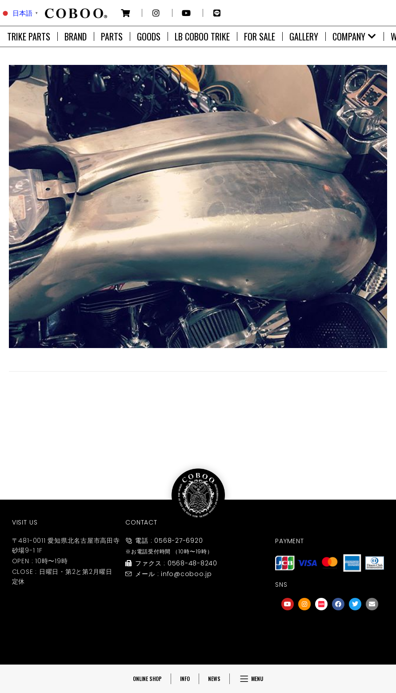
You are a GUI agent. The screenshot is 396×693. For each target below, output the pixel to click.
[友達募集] (330, 630)
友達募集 (329, 648)
